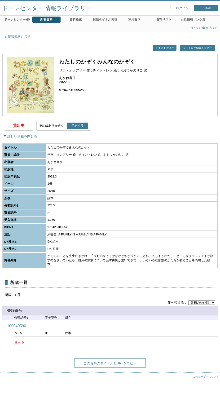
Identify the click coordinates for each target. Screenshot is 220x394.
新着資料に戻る (19, 37)
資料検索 (76, 19)
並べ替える (175, 302)
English (206, 8)
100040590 (16, 326)
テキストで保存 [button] (165, 47)
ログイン (182, 8)
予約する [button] (77, 125)
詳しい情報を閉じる (22, 136)
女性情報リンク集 (193, 19)
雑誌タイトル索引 (105, 19)
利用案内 (134, 19)
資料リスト (164, 19)
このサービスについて (206, 376)
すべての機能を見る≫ (204, 27)
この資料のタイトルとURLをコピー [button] (110, 363)
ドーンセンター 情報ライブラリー (47, 8)
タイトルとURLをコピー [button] (197, 47)
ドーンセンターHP (17, 19)
